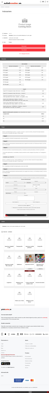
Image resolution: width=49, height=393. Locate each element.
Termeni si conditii (28, 343)
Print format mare (28, 358)
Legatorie (9, 282)
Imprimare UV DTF (29, 264)
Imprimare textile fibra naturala (9, 265)
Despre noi (3, 350)
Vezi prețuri (24, 46)
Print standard (28, 356)
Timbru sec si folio (19, 300)
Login (2, 343)
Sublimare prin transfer (19, 283)
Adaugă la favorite (24, 53)
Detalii (30, 392)
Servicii (2, 6)
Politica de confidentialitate (30, 346)
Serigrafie (39, 246)
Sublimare (19, 264)
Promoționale (28, 363)
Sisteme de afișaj (28, 360)
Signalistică (27, 365)
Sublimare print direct (29, 301)
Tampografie (19, 246)
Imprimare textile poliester (30, 247)
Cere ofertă (24, 49)
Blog (2, 348)
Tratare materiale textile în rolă (30, 283)
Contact (2, 352)
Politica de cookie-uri (29, 348)
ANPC (2, 375)
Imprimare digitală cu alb (9, 247)
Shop (2, 346)
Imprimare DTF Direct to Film (40, 265)
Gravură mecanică (40, 282)
